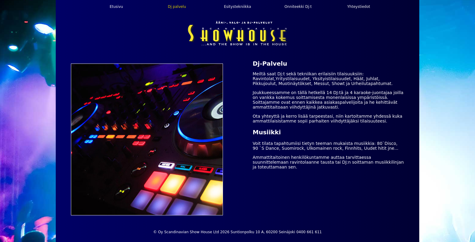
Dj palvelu (177, 7)
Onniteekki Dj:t (298, 7)
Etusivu (116, 7)
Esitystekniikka (237, 7)
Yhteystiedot (358, 7)
